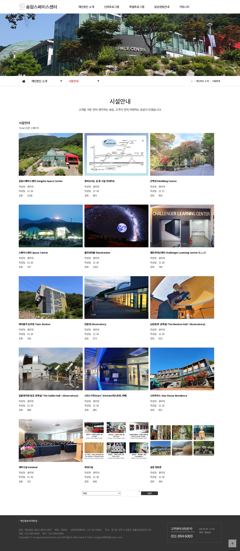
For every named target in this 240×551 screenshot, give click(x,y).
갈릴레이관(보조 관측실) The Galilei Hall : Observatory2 (48, 395)
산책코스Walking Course (163, 181)
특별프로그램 (136, 7)
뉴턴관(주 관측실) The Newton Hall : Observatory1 (178, 324)
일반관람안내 (161, 7)
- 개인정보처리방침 (28, 520)
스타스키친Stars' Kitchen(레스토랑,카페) (105, 395)
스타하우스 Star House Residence (168, 395)
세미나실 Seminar (28, 467)
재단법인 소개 (86, 7)
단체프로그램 (111, 7)
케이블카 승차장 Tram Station (34, 324)
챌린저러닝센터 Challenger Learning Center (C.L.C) (178, 252)
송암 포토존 (155, 467)
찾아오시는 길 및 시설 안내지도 (99, 181)
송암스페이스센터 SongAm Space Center (41, 181)
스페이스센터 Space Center (33, 252)
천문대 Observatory (95, 324)
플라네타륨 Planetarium (97, 252)
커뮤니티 (184, 7)
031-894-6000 (182, 535)
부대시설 (88, 467)
